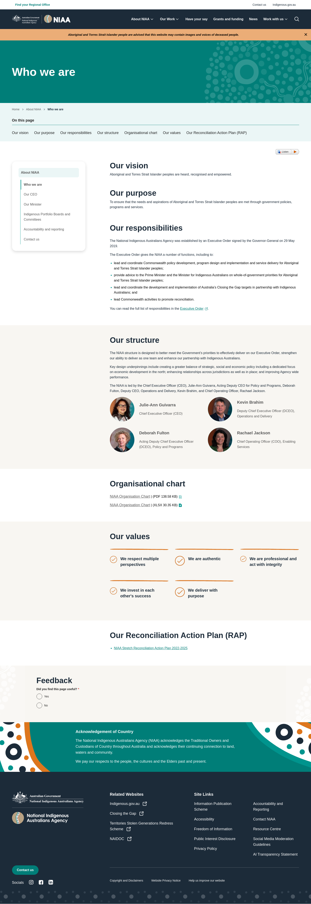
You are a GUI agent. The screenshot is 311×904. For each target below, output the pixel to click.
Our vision (20, 133)
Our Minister (33, 204)
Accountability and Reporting (268, 806)
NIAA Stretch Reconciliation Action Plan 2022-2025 (151, 648)
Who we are (33, 184)
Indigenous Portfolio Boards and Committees (47, 216)
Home (16, 109)
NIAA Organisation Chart (130, 496)
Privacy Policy (205, 849)
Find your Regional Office (32, 4)
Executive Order (194, 308)
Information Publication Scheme (212, 806)
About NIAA (33, 109)
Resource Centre (267, 829)
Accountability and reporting (44, 229)
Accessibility (204, 819)
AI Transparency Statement (275, 854)
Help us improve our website (207, 880)
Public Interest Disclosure (215, 839)
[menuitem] (142, 19)
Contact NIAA (264, 819)
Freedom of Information (213, 829)
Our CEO (30, 194)
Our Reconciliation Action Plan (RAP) (216, 133)
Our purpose (44, 133)
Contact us (259, 4)
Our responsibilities (76, 133)
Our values (172, 133)
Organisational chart (140, 133)
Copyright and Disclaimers (126, 880)
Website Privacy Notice (166, 880)
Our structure (108, 133)
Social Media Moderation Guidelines (273, 842)
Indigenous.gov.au (284, 4)
